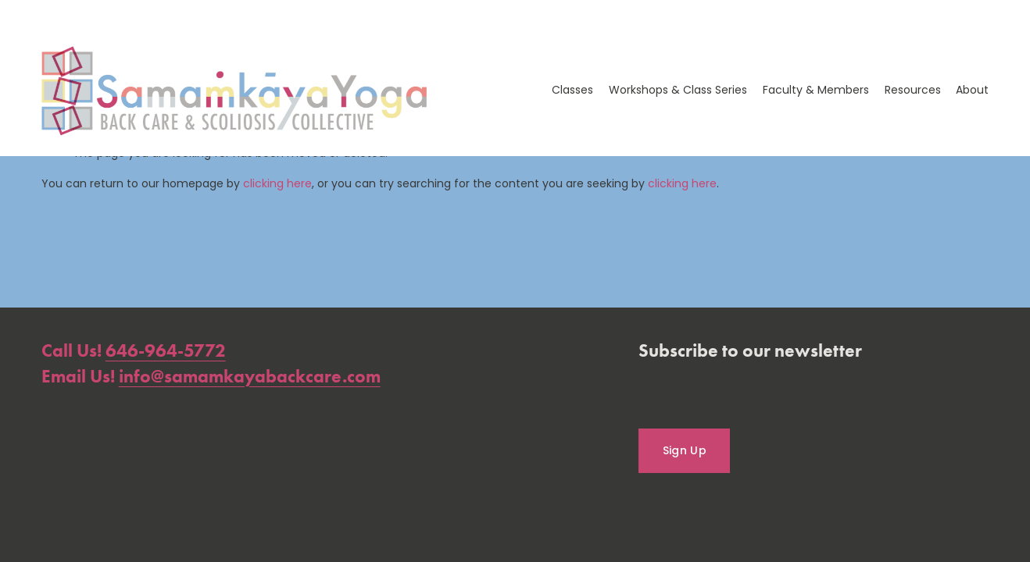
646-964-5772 (166, 350)
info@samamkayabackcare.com (250, 376)
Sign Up (684, 450)
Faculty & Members (816, 90)
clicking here (277, 183)
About (972, 90)
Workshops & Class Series (678, 90)
